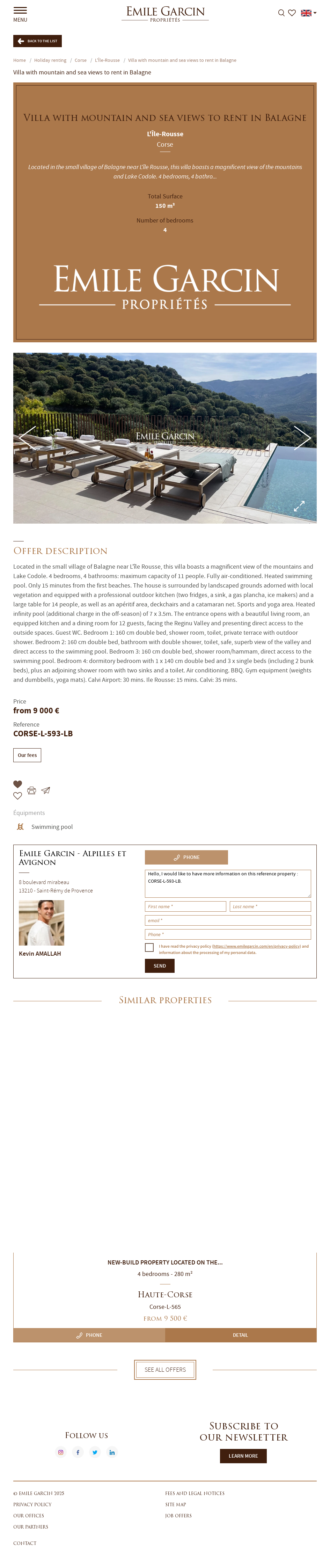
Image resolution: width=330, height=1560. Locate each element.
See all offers (165, 1369)
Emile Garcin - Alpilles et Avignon (72, 858)
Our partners (30, 1527)
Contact (24, 1544)
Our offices (28, 1516)
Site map (175, 1505)
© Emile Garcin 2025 (38, 1494)
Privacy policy (32, 1505)
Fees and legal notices (195, 1494)
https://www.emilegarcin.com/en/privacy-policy (256, 946)
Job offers (178, 1516)
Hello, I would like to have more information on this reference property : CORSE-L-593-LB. (228, 884)
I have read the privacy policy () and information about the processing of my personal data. (234, 949)
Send (160, 965)
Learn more (243, 1455)
